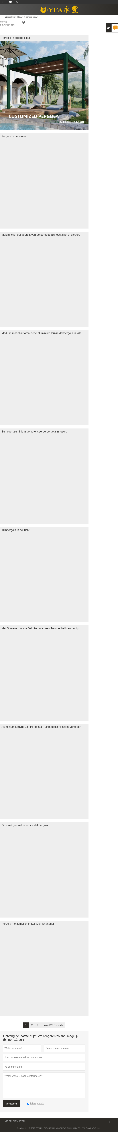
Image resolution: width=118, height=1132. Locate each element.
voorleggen (11, 1103)
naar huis (10, 17)
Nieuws (20, 17)
